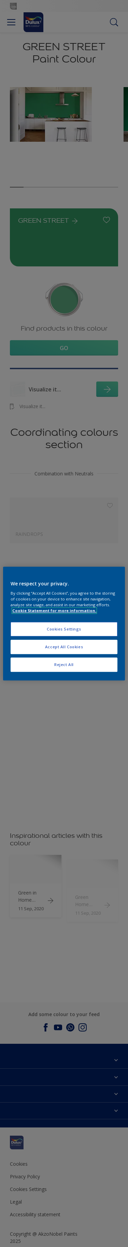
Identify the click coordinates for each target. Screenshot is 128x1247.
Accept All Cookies (64, 646)
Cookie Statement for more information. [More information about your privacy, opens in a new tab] (54, 610)
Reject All (64, 664)
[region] (64, 624)
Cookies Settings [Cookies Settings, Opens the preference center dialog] (64, 629)
